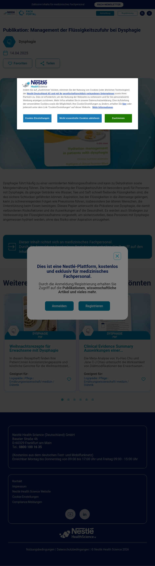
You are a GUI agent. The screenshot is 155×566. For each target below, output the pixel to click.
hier (125, 103)
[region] (77, 103)
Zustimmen (118, 118)
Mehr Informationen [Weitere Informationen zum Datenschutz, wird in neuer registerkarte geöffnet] (102, 107)
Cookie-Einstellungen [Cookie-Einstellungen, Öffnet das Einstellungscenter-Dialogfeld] (37, 118)
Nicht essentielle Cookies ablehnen (79, 118)
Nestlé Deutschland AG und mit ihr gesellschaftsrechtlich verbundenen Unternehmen (70, 93)
